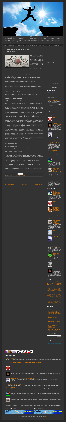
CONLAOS (49, 289)
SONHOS (54, 117)
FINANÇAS (56, 296)
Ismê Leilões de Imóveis (50, 92)
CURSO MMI (58, 295)
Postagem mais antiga (39, 184)
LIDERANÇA (24, 175)
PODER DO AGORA (57, 300)
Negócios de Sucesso (50, 64)
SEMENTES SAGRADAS (52, 317)
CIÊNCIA (19, 175)
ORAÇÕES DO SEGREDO (53, 100)
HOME (5, 45)
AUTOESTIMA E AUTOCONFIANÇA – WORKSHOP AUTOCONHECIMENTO (57, 209)
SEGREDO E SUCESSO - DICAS (54, 321)
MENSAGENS (49, 287)
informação (58, 284)
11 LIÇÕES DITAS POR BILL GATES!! (13, 384)
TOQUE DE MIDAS (57, 302)
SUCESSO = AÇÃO (53, 282)
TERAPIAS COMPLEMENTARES (54, 329)
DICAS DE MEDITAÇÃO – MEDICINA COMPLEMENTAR (53, 312)
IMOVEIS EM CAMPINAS (52, 330)
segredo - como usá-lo (56, 287)
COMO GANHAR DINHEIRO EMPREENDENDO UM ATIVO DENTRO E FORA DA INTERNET (54, 108)
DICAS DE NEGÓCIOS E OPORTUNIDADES (52, 323)
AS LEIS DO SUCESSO (14, 175)
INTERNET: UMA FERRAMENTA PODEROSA (14, 404)
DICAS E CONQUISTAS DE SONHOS (39, 45)
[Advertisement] (54, 54)
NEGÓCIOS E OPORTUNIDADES (24, 45)
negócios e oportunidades (54, 286)
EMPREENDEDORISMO (50, 296)
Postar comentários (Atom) (13, 187)
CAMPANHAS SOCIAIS (51, 294)
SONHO (52, 302)
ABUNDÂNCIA (49, 288)
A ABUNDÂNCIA (56, 236)
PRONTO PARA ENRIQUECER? (56, 254)
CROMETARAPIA (49, 295)
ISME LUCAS (54, 289)
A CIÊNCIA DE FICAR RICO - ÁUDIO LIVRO (57, 124)
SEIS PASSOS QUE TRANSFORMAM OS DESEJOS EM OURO (57, 133)
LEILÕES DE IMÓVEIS (53, 297)
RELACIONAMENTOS (57, 301)
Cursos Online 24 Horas (54, 342)
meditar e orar (49, 303)
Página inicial (24, 184)
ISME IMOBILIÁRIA (51, 327)
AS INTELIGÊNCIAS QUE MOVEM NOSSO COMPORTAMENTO (23, 398)
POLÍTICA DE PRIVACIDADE (54, 45)
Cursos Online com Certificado (56, 343)
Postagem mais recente (9, 184)
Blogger (45, 416)
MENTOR (59, 289)
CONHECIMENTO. (58, 294)
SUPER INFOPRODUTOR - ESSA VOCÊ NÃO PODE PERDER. (56, 160)
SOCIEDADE (49, 302)
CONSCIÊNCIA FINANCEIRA (53, 150)
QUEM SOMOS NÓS (12, 45)
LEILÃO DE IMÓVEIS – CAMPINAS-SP (52, 316)
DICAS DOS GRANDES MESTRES (54, 313)
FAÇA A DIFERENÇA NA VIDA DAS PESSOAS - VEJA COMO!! (57, 264)
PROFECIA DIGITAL (50, 301)
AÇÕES (55, 288)
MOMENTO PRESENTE (51, 290)
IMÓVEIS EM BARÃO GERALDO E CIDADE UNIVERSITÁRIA (54, 309)
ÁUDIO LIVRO (53, 303)
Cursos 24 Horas (49, 343)
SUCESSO (55, 230)
